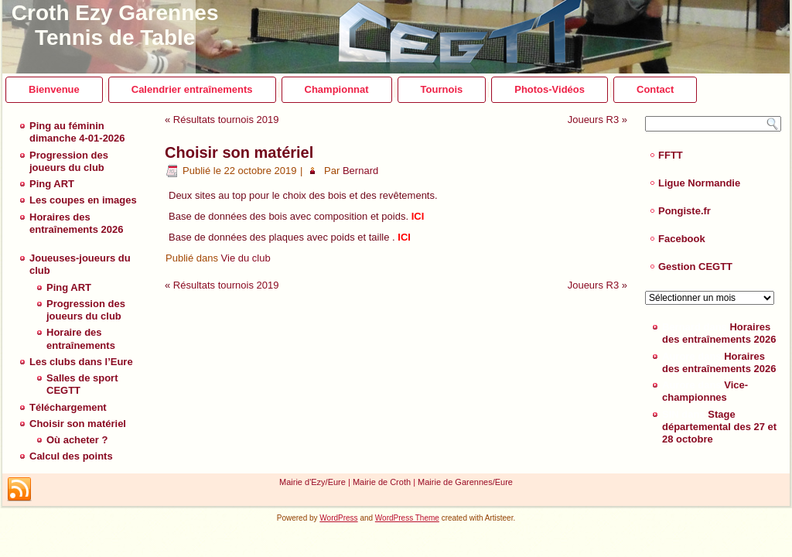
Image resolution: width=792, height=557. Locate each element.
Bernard (360, 170)
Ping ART (51, 184)
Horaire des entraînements (80, 338)
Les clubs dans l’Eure (81, 361)
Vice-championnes (705, 391)
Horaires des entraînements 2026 (76, 223)
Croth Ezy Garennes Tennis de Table (115, 25)
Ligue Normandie (699, 183)
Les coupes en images (83, 200)
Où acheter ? (77, 440)
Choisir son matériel (77, 423)
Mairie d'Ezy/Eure (312, 482)
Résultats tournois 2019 (226, 119)
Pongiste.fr (684, 211)
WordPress (338, 518)
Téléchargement (68, 407)
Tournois (442, 89)
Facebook (681, 238)
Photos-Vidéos (549, 89)
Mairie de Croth (382, 482)
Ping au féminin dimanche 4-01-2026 (77, 132)
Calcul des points (71, 456)
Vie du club (246, 258)
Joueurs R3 (593, 119)
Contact (655, 89)
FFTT (670, 155)
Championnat (337, 89)
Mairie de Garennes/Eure (465, 482)
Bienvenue (54, 89)
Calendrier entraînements (192, 89)
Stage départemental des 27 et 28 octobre (719, 427)
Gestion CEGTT (695, 266)
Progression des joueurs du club (68, 161)
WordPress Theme (407, 518)
